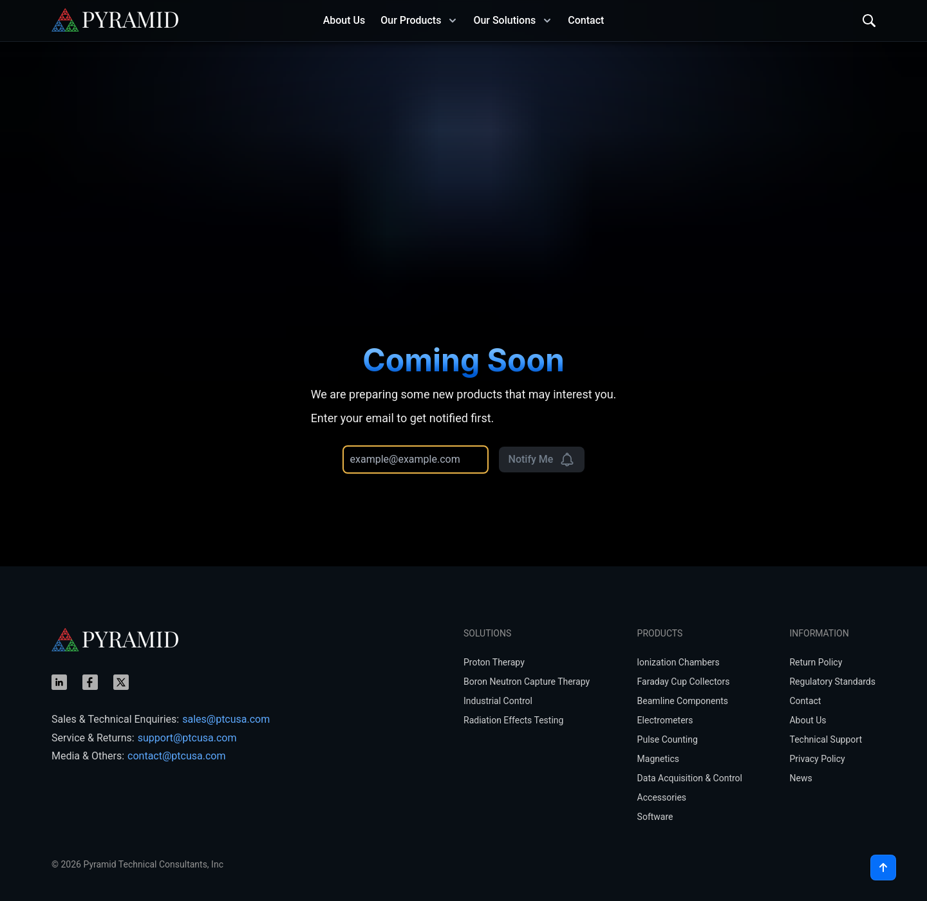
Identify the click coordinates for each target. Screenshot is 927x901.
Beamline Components (682, 701)
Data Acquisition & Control (689, 778)
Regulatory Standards (832, 681)
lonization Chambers (678, 662)
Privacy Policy (817, 759)
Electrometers (665, 720)
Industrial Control (498, 701)
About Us (807, 720)
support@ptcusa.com (187, 738)
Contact (805, 701)
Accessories (661, 797)
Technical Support (825, 739)
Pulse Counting (667, 739)
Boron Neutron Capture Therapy (527, 681)
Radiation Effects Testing (513, 720)
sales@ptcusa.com (226, 719)
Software (655, 817)
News (800, 778)
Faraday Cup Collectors (683, 681)
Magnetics (658, 759)
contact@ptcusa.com (176, 756)
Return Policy (815, 662)
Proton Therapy (494, 662)
